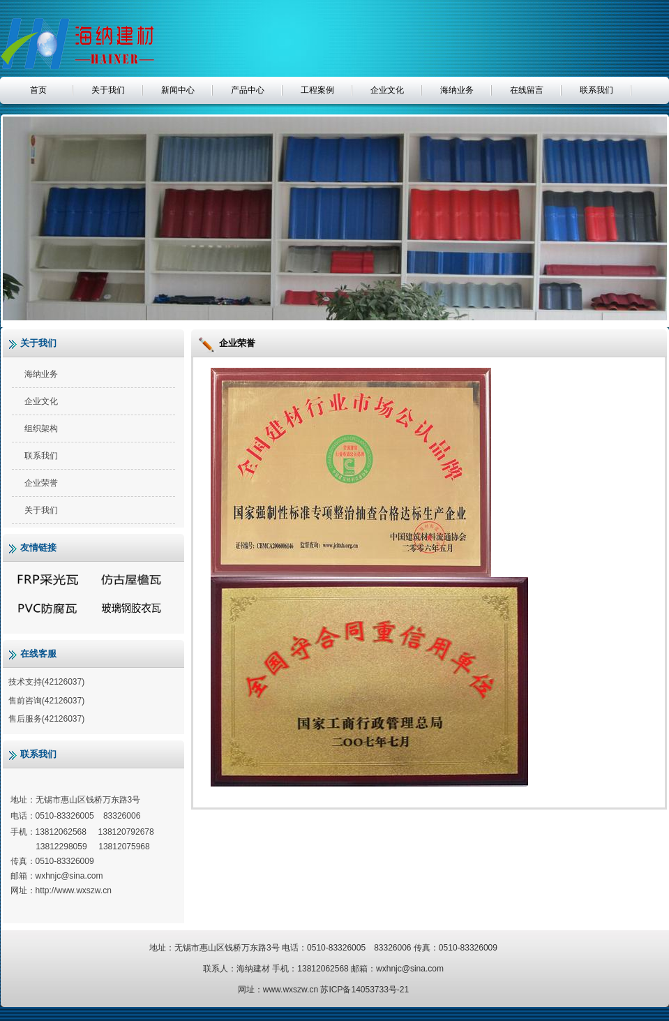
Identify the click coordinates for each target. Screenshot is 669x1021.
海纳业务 (457, 90)
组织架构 (41, 428)
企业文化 (387, 90)
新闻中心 (178, 90)
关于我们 (108, 90)
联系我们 (596, 90)
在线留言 (526, 90)
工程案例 (317, 90)
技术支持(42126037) (45, 682)
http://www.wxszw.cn (74, 890)
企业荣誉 (41, 483)
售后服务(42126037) (45, 719)
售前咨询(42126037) (45, 701)
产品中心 (247, 90)
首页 (38, 90)
